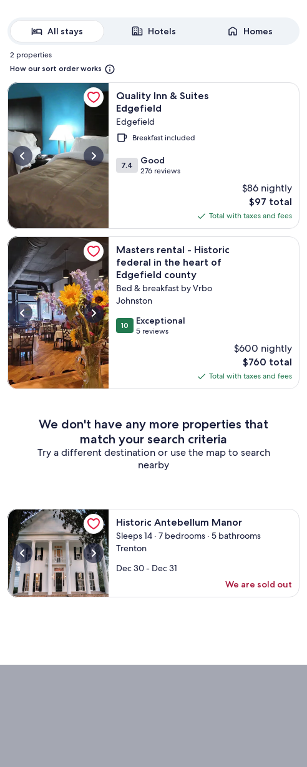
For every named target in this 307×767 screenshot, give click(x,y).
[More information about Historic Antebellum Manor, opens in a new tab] (58, 553)
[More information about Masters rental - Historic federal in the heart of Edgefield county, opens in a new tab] (58, 312)
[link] (94, 97)
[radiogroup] (153, 31)
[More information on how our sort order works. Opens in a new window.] (62, 69)
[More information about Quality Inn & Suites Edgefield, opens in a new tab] (58, 155)
